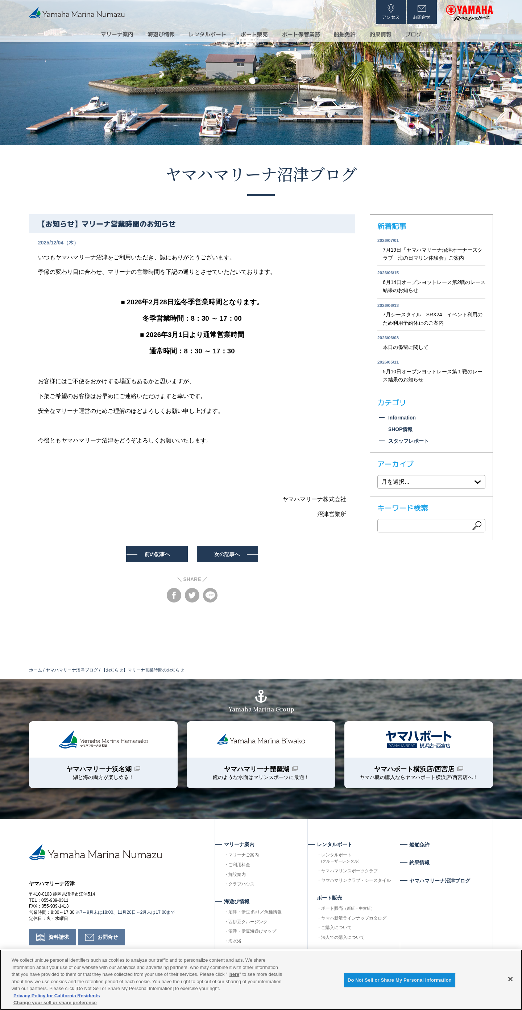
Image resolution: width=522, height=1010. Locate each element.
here (234, 974)
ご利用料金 (239, 865)
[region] (261, 979)
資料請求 (59, 939)
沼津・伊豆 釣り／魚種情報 (255, 913)
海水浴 (234, 942)
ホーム (35, 670)
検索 (477, 527)
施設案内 (237, 875)
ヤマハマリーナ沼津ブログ (261, 173)
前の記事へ (156, 554)
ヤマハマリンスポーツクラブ (349, 872)
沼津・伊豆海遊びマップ (252, 932)
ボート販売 (348, 909)
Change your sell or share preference (55, 1002)
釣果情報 (387, 34)
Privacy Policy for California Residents (56, 995)
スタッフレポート (408, 442)
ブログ (422, 34)
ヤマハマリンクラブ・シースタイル (356, 881)
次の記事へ (228, 554)
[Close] (510, 979)
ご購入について (336, 929)
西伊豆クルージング (248, 922)
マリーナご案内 (243, 856)
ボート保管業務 (303, 34)
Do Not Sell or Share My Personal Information (400, 980)
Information (402, 419)
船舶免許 (349, 34)
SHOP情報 (400, 431)
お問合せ (108, 939)
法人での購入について (343, 938)
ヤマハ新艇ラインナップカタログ (353, 919)
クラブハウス (241, 885)
